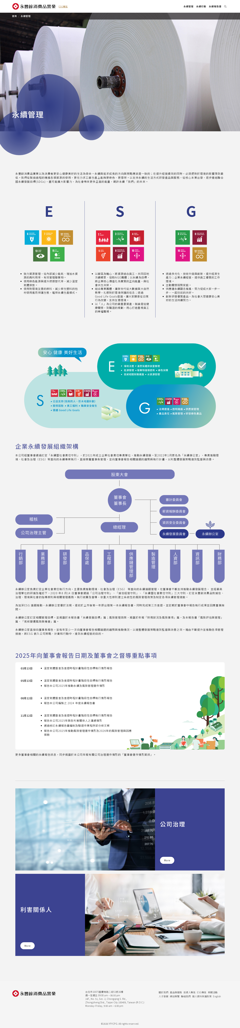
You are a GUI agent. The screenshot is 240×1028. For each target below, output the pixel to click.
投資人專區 (190, 992)
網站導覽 (175, 996)
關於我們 (163, 992)
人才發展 (163, 996)
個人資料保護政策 (202, 996)
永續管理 (189, 6)
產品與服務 (176, 992)
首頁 (14, 16)
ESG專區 (201, 992)
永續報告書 (215, 6)
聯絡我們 (186, 996)
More (167, 860)
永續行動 (201, 6)
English (217, 996)
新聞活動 (213, 992)
